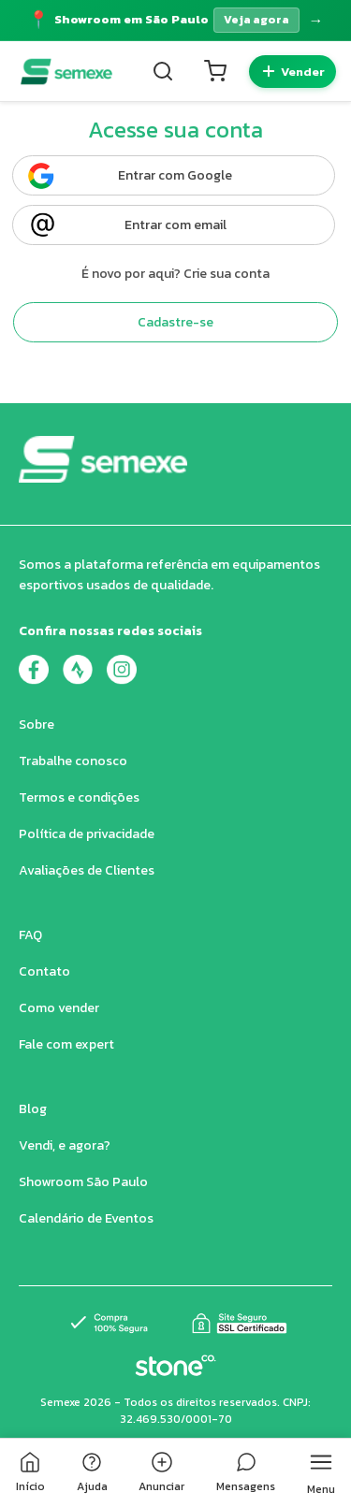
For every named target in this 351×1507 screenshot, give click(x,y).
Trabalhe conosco (73, 761)
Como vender (59, 1008)
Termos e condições (79, 797)
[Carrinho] (215, 71)
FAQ (30, 935)
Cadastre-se (175, 322)
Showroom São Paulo (83, 1182)
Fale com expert (66, 1044)
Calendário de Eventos (86, 1218)
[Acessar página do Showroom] (175, 20)
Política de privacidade (86, 834)
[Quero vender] (292, 71)
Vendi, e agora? (64, 1145)
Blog (33, 1109)
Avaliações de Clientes (86, 870)
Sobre (36, 724)
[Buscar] (162, 71)
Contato (44, 971)
